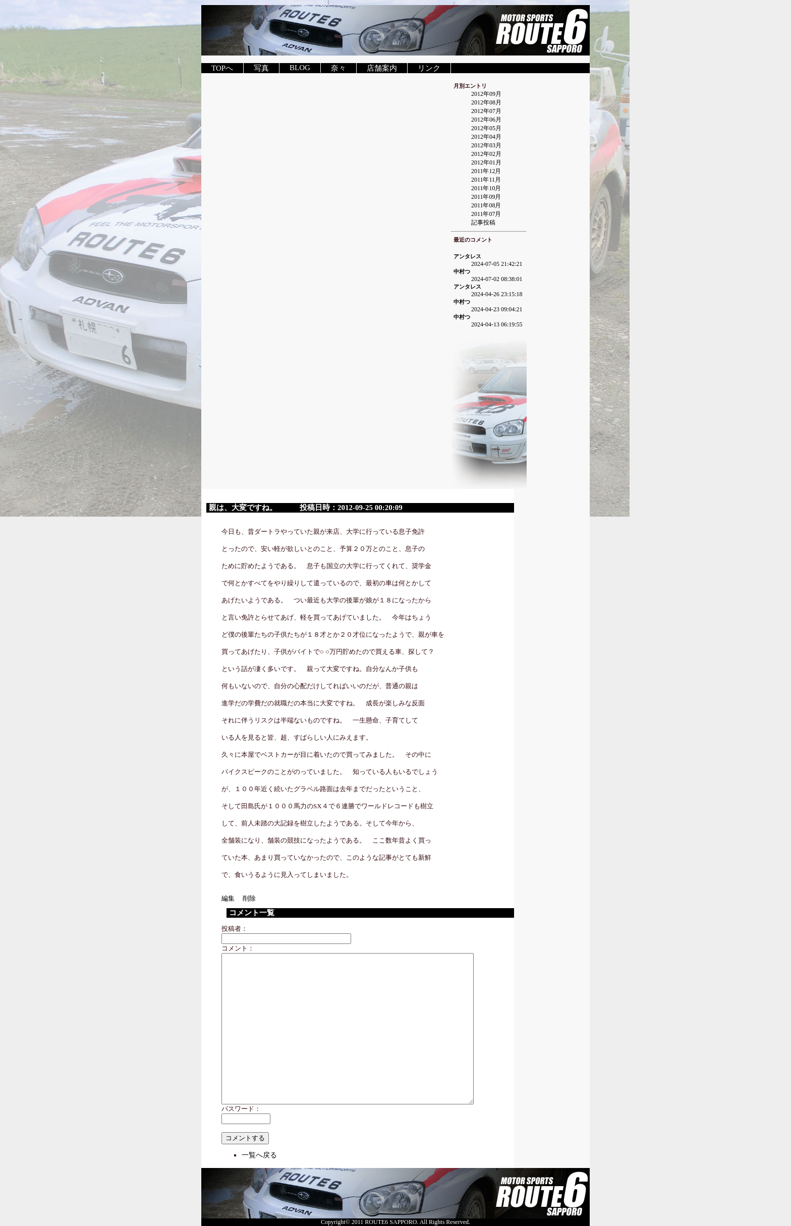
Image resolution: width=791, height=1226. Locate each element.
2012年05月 (486, 128)
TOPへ (222, 68)
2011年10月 (486, 188)
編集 (231, 898)
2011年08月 (486, 205)
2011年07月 (486, 213)
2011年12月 (486, 171)
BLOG (300, 68)
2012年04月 (486, 136)
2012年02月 (486, 153)
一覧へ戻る (259, 1155)
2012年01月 (486, 162)
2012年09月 (486, 93)
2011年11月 (486, 179)
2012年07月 (486, 111)
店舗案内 (382, 68)
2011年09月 (486, 196)
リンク (429, 68)
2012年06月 (486, 119)
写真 (261, 68)
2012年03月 (486, 145)
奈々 (338, 68)
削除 (249, 898)
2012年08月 (486, 102)
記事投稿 (483, 222)
